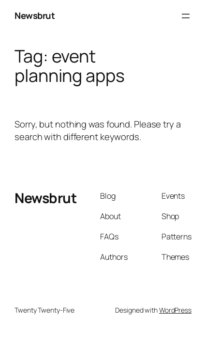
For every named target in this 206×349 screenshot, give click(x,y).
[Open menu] (185, 16)
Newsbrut (35, 15)
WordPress (175, 310)
